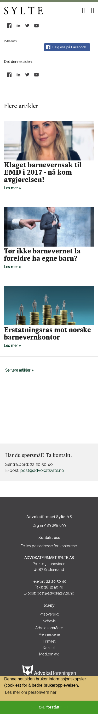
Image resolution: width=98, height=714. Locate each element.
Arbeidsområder (49, 628)
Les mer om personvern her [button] (30, 692)
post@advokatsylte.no (42, 470)
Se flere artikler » (19, 370)
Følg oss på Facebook (66, 47)
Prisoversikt (49, 614)
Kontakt (49, 648)
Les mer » (49, 175)
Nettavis (49, 621)
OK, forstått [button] (49, 707)
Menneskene (49, 634)
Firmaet (49, 641)
